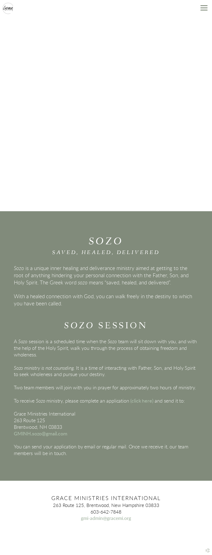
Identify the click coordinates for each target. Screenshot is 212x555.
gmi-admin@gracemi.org (106, 518)
